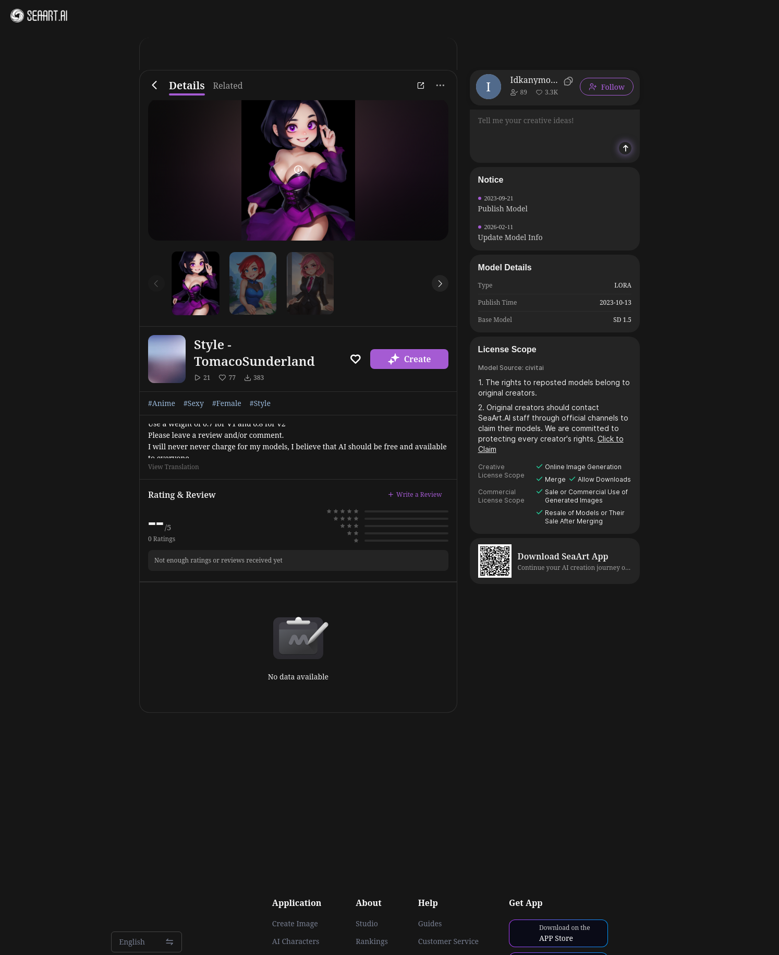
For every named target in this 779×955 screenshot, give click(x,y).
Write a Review (415, 494)
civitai (534, 368)
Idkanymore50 (535, 80)
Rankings (372, 941)
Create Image (295, 924)
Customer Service (448, 941)
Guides (430, 924)
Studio (367, 924)
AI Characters (295, 941)
